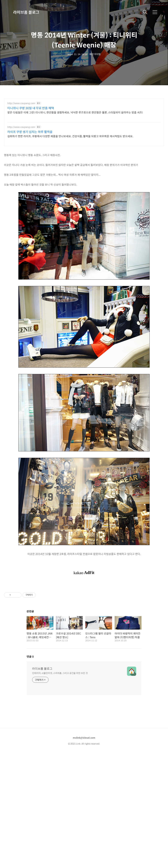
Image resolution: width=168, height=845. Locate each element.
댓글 (30, 702)
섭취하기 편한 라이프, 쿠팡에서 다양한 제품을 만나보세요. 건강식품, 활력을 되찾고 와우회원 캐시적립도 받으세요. (70, 136)
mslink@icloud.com (84, 783)
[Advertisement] (84, 606)
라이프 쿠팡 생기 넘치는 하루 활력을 (29, 132)
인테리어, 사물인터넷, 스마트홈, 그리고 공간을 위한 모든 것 (60, 719)
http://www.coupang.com (21, 103)
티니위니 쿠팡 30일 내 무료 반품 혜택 (30, 108)
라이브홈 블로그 (26, 12)
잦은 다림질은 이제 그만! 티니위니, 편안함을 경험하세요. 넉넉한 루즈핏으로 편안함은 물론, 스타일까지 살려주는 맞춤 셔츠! (75, 112)
